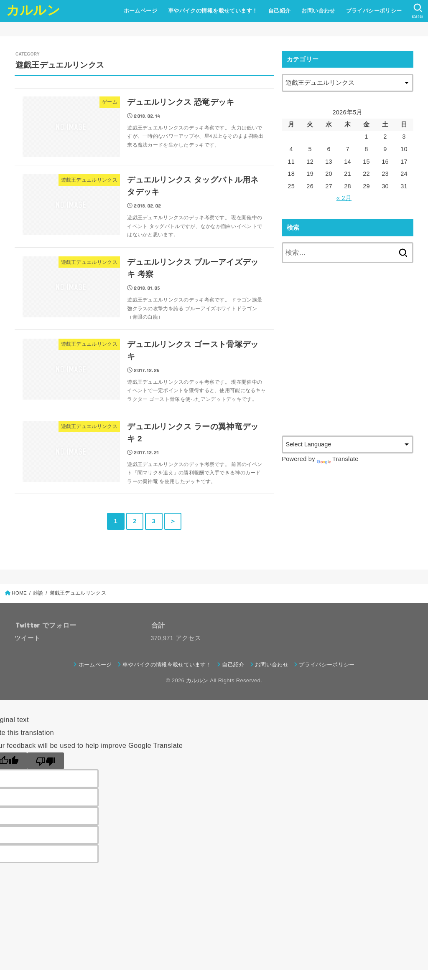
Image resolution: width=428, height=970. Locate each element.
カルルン (33, 10)
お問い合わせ (318, 11)
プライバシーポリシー (374, 11)
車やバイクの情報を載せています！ (213, 11)
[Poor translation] (45, 760)
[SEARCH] (418, 11)
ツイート (27, 638)
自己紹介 (279, 11)
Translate (338, 459)
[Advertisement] (352, 358)
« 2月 (344, 198)
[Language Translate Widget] (347, 444)
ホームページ (140, 11)
